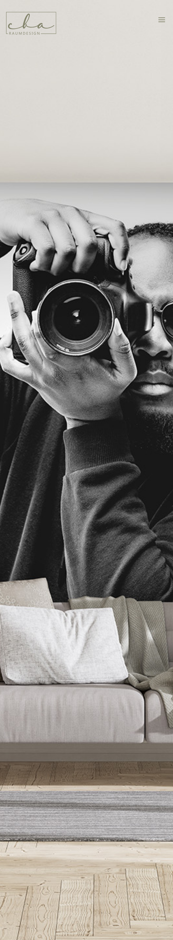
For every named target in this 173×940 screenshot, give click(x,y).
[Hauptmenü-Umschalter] (161, 20)
